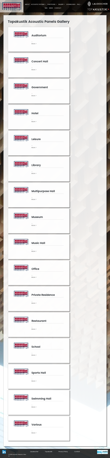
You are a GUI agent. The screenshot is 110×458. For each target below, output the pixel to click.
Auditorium (38, 35)
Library (36, 165)
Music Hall (38, 243)
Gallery (61, 4)
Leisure (36, 139)
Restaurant (38, 321)
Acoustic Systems (38, 4)
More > (34, 44)
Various (36, 424)
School (35, 347)
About (27, 4)
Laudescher (34, 452)
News (51, 8)
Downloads (70, 4)
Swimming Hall (41, 398)
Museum (37, 217)
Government (39, 87)
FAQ (78, 4)
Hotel (34, 113)
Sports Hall (38, 373)
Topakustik (48, 452)
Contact (57, 8)
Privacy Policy (63, 452)
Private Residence (43, 295)
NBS (46, 8)
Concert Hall (39, 61)
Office (35, 269)
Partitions (51, 4)
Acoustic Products (18, 454)
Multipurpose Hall (43, 191)
